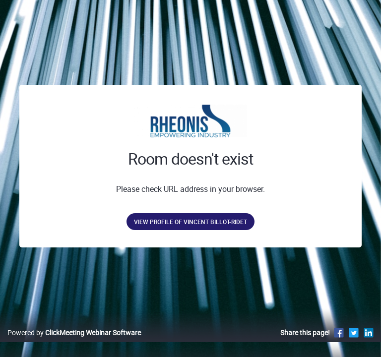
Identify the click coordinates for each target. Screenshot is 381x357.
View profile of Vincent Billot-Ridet (190, 222)
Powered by (74, 332)
